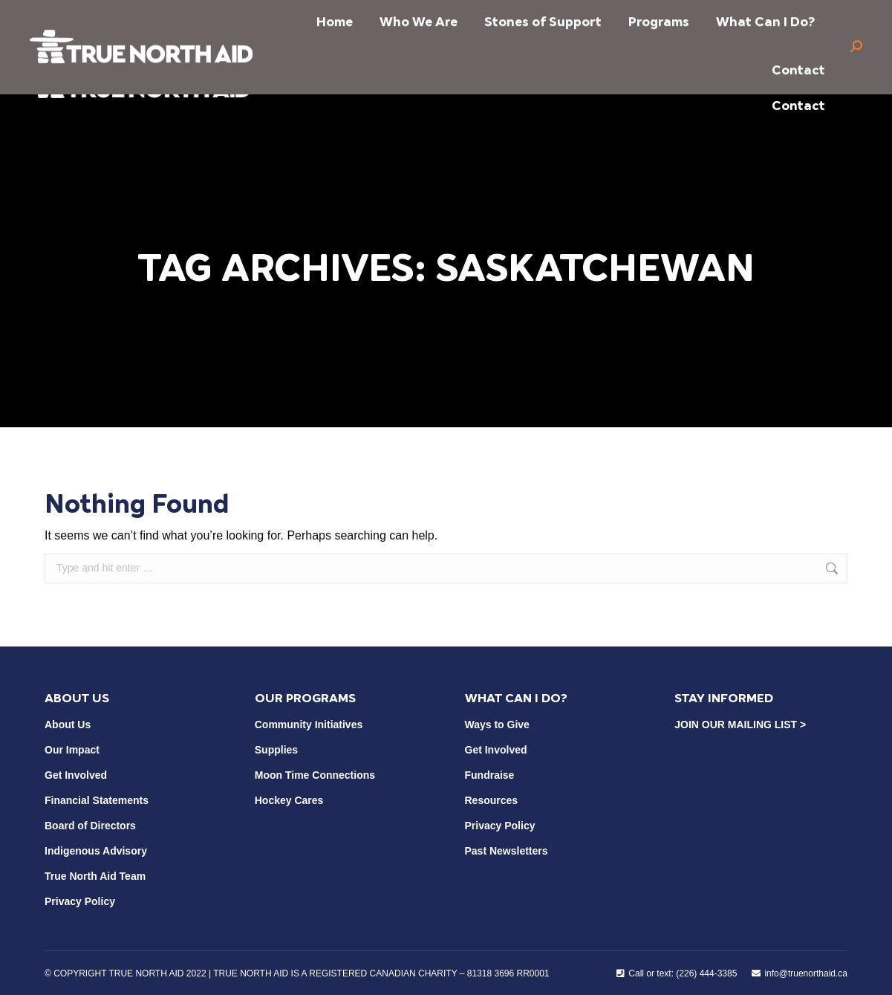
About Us (68, 724)
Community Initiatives (308, 724)
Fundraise (490, 775)
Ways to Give (497, 724)
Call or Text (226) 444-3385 (469, 17)
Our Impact (72, 750)
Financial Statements (97, 800)
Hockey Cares (289, 800)
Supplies (276, 750)
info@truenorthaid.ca (309, 17)
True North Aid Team (95, 876)
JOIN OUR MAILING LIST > (740, 724)
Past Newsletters (506, 851)
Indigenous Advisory (96, 851)
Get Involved (76, 775)
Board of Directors (90, 826)
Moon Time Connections (315, 775)
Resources (491, 800)
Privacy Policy (80, 901)
